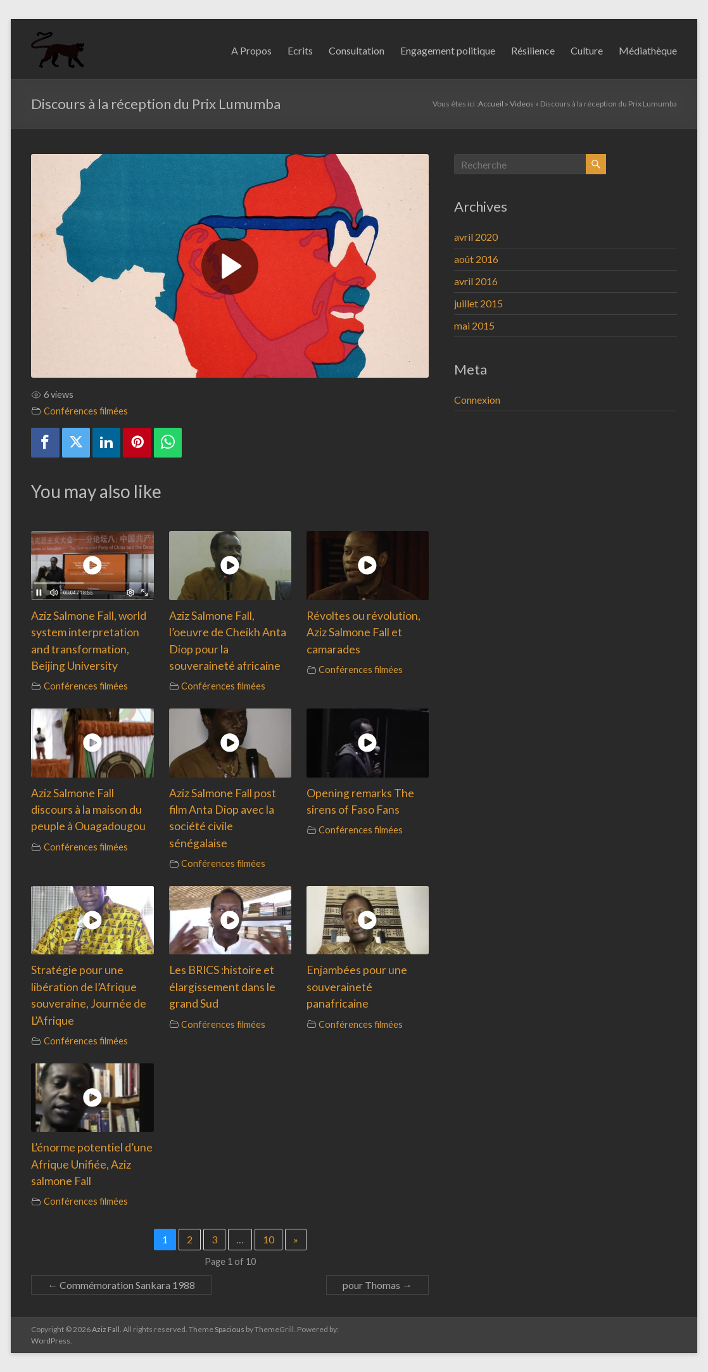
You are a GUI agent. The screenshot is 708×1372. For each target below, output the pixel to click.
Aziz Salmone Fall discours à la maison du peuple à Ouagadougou (88, 809)
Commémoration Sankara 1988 (121, 1285)
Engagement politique (447, 50)
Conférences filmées (86, 411)
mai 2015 (474, 325)
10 (268, 1239)
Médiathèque (648, 50)
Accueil (490, 103)
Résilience (533, 50)
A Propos (251, 50)
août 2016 (476, 259)
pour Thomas (377, 1285)
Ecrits (300, 50)
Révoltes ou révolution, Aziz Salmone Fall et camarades (363, 632)
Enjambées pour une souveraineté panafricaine (357, 986)
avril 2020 (476, 237)
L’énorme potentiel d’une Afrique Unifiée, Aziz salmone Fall (92, 1164)
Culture (587, 50)
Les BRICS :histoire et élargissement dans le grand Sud (222, 986)
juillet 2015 (478, 303)
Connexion (477, 400)
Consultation (356, 50)
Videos (522, 103)
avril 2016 (476, 281)
